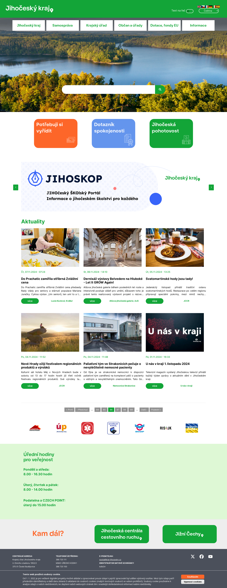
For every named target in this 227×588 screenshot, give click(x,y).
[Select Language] (209, 10)
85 (104, 410)
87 (118, 410)
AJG (136, 301)
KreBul (69, 301)
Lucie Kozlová (58, 301)
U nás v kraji (186, 385)
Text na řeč (178, 10)
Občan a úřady (130, 25)
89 (131, 410)
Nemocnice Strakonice (124, 385)
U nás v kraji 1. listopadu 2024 (168, 364)
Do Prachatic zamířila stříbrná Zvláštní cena (49, 280)
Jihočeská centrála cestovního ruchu (114, 534)
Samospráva (62, 25)
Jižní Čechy (171, 534)
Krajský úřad (96, 25)
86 (111, 410)
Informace (198, 25)
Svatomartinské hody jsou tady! (169, 279)
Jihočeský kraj (28, 25)
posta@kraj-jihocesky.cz (110, 560)
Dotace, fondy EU (164, 25)
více (30, 300)
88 (124, 410)
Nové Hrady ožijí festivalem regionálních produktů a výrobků (51, 365)
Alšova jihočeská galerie (121, 301)
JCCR (186, 301)
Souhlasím (192, 576)
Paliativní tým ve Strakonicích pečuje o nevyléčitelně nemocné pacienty (112, 365)
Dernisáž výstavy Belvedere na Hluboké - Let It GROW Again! (113, 280)
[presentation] (15, 187)
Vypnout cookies (193, 581)
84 (97, 410)
